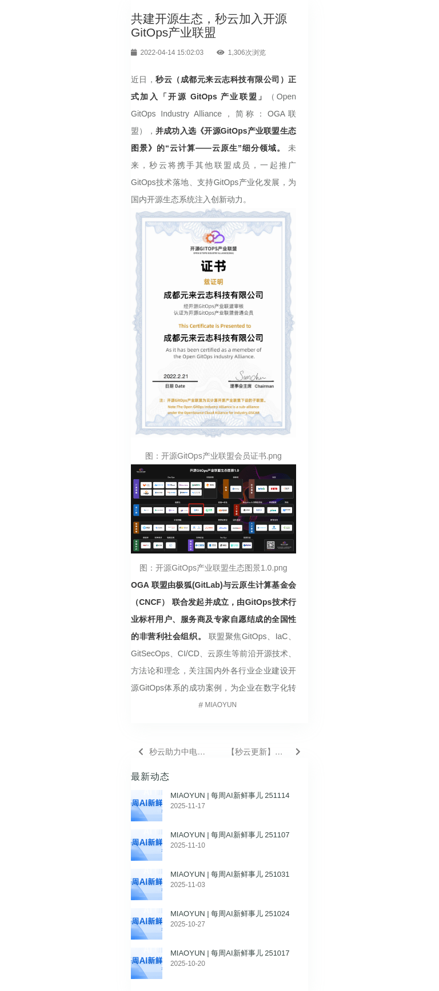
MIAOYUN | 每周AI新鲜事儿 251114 (230, 795)
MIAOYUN (221, 705)
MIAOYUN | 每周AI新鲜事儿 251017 (230, 953)
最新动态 (150, 776)
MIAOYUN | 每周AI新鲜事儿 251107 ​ (231, 834)
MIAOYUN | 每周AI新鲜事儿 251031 (230, 874)
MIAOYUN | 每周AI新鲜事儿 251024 (230, 913)
